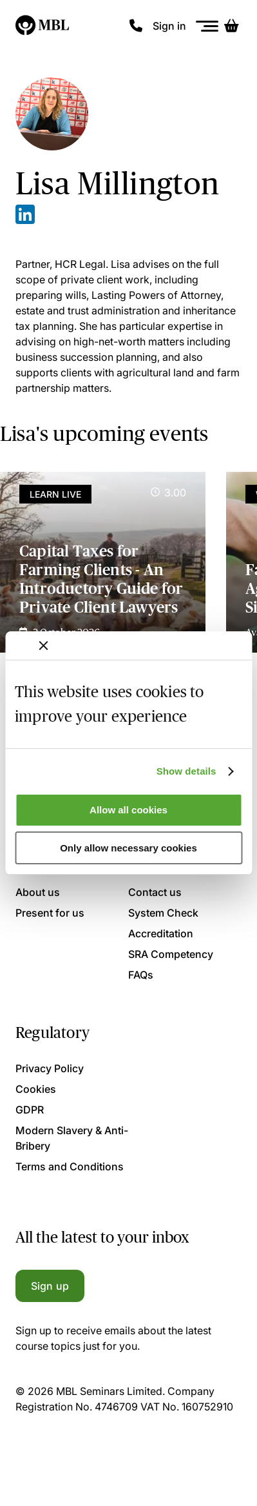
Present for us (49, 912)
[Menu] (207, 26)
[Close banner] (43, 645)
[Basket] (231, 25)
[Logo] (42, 25)
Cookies (35, 1089)
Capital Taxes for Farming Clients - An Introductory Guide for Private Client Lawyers (101, 578)
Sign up (50, 1285)
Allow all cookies (128, 809)
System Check (163, 912)
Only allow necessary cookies (128, 847)
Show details (186, 771)
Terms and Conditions (69, 1166)
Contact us (155, 892)
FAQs (140, 974)
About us (37, 892)
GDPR (29, 1109)
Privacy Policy (49, 1068)
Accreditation (160, 933)
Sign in (169, 25)
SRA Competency (170, 954)
